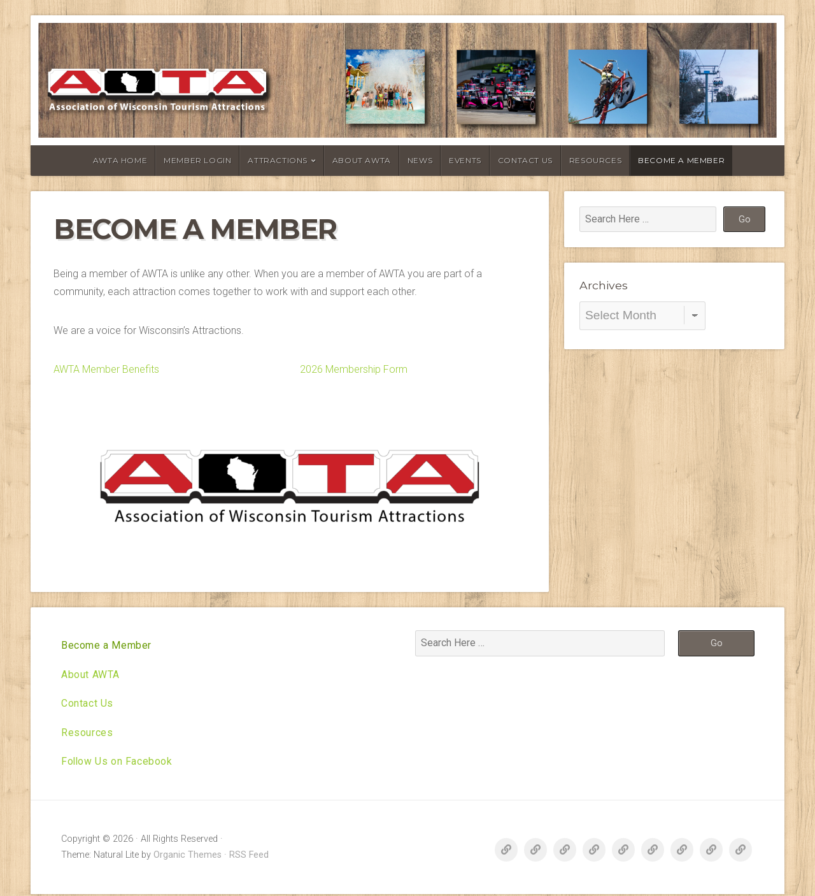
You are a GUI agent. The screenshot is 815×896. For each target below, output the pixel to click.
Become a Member (681, 160)
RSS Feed (249, 856)
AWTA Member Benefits (106, 369)
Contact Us (525, 160)
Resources (595, 160)
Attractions (278, 160)
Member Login (197, 160)
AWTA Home (120, 160)
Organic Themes (187, 856)
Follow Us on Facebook (117, 762)
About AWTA (361, 160)
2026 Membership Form (354, 369)
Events (465, 160)
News (420, 160)
